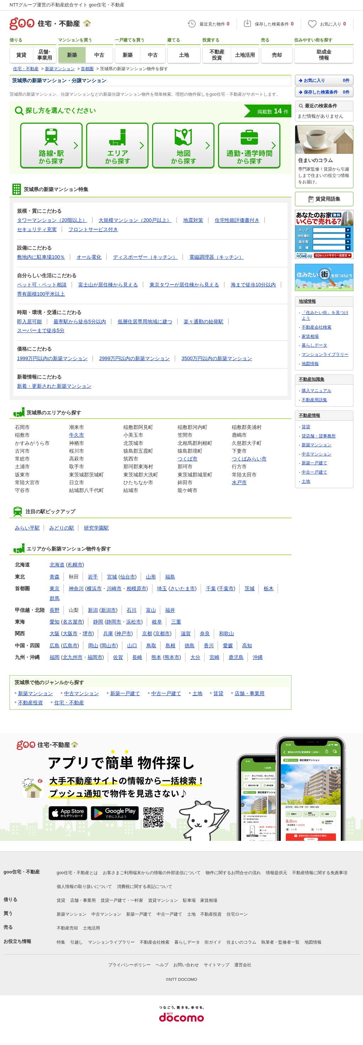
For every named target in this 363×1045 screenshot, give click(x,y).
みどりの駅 (61, 528)
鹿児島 (236, 657)
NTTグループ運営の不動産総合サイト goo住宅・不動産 (67, 4)
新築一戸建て (125, 693)
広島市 (70, 645)
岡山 (93, 645)
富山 (151, 610)
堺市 (88, 633)
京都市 (162, 633)
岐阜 (157, 622)
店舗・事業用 (249, 693)
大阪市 (70, 633)
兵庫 (108, 633)
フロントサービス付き (93, 229)
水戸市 (239, 482)
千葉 (211, 588)
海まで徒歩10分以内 (253, 284)
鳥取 (151, 645)
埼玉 (162, 588)
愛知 (55, 622)
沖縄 (258, 657)
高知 (247, 645)
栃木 (269, 588)
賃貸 (218, 693)
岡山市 (108, 645)
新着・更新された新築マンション (54, 386)
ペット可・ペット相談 (42, 284)
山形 (151, 577)
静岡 (98, 622)
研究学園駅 (96, 528)
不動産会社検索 (316, 327)
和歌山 (226, 633)
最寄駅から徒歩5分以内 (80, 321)
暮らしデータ (314, 345)
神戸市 (123, 633)
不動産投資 (30, 702)
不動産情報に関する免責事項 (319, 872)
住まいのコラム (241, 942)
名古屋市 (73, 622)
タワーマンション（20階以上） (52, 220)
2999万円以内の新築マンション (134, 358)
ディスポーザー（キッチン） (145, 257)
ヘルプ (162, 964)
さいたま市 (182, 588)
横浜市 (94, 588)
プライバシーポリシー (129, 964)
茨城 (250, 588)
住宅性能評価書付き (237, 220)
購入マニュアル (316, 390)
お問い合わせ (186, 964)
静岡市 (113, 622)
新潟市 (108, 610)
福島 (170, 577)
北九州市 (73, 657)
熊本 (156, 657)
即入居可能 (29, 321)
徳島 (190, 645)
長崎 (137, 657)
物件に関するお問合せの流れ (233, 872)
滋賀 (186, 633)
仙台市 (127, 577)
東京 (55, 588)
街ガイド (213, 942)
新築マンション (35, 693)
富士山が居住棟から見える (108, 284)
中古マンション (81, 693)
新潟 (93, 610)
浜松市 (133, 622)
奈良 (205, 633)
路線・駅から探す (51, 146)
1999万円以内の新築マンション (52, 358)
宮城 (112, 577)
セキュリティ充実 (37, 229)
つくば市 (187, 459)
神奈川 (76, 588)
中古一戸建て (166, 693)
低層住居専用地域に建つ (145, 321)
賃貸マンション (163, 900)
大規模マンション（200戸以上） (135, 220)
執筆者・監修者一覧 (280, 942)
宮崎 (214, 657)
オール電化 (89, 257)
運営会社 (242, 964)
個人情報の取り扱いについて (84, 886)
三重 (176, 622)
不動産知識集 (311, 379)
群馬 (55, 598)
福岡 (55, 657)
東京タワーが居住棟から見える (184, 284)
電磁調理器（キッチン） (216, 257)
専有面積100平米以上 (41, 294)
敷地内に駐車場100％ (41, 257)
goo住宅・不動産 (22, 871)
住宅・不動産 (69, 702)
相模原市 (136, 588)
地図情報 (310, 363)
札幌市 (75, 565)
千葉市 (226, 588)
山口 (132, 645)
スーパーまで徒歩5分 (41, 330)
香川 (209, 645)
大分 (195, 657)
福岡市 (95, 657)
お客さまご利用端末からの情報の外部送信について (152, 872)
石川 (131, 610)
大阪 (55, 633)
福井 (170, 610)
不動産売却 (67, 928)
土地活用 (91, 928)
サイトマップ (216, 964)
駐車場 (189, 900)
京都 (147, 633)
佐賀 (118, 657)
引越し (76, 942)
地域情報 (307, 301)
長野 (55, 610)
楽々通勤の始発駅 (203, 321)
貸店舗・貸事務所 (319, 436)
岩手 (93, 577)
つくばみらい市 (249, 459)
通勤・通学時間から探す (249, 146)
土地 (197, 693)
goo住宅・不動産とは (77, 872)
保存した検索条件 (324, 92)
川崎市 (114, 588)
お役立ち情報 (17, 941)
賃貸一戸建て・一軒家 (122, 900)
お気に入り (324, 80)
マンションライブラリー (325, 354)
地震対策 (193, 220)
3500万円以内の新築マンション (217, 358)
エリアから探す (117, 146)
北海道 (57, 565)
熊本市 (171, 657)
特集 (61, 942)
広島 (55, 645)
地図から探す (183, 146)
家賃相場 (310, 336)
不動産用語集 (314, 399)
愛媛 (228, 645)
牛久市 (76, 435)
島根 (170, 645)
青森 (55, 577)
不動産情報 (309, 415)
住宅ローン (237, 914)
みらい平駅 (27, 528)
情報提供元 (276, 872)
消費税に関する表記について (144, 886)
